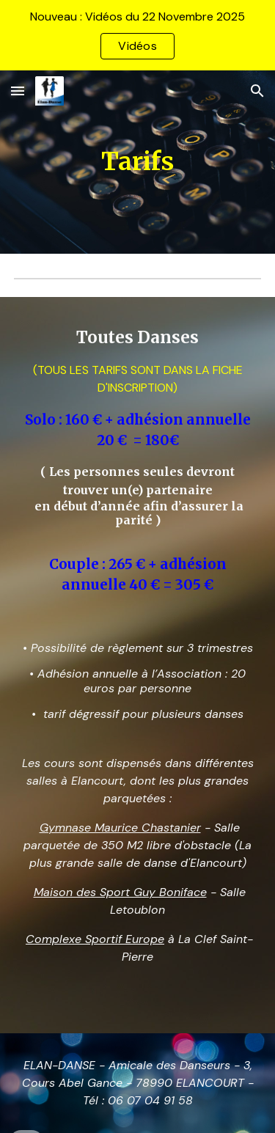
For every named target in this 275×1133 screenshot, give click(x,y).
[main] (138, 162)
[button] (17, 90)
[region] (137, 35)
